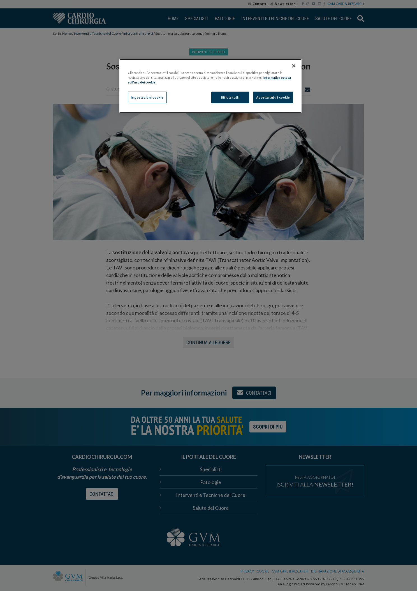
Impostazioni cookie (147, 97)
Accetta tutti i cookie (273, 97)
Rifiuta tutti (230, 97)
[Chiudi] (294, 66)
